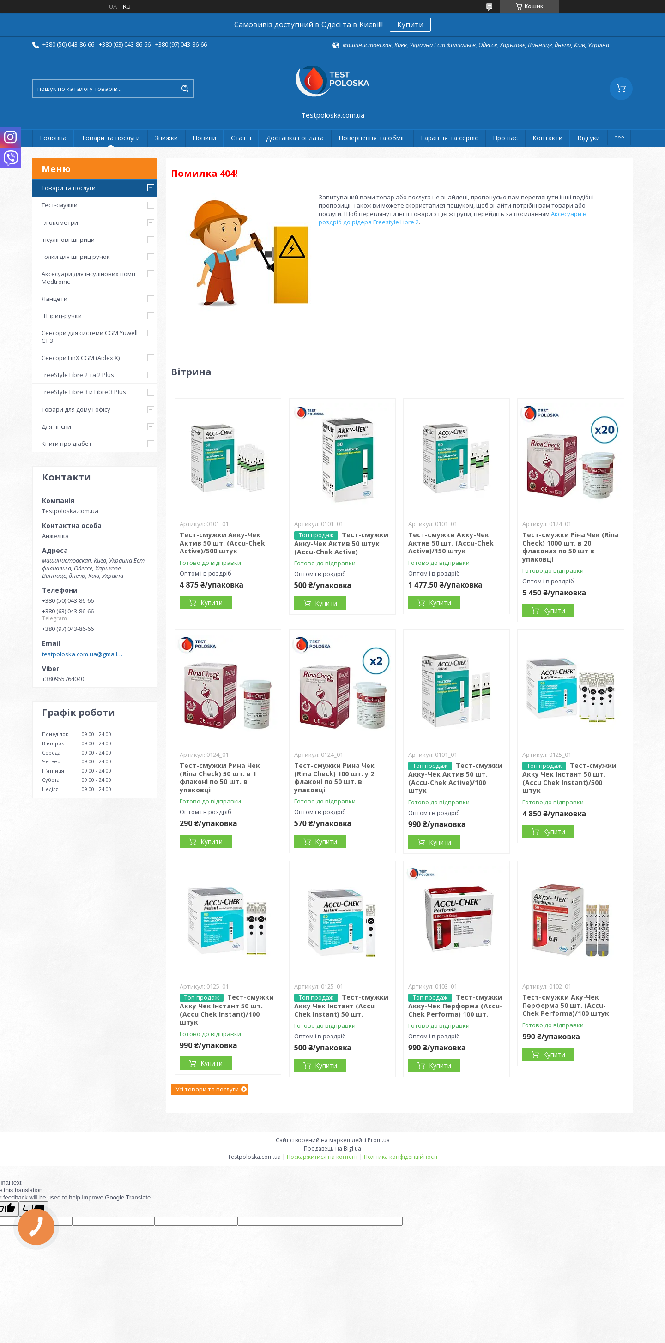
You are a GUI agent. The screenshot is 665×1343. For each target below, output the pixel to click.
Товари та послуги (110, 137)
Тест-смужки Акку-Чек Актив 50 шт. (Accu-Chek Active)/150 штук (451, 542)
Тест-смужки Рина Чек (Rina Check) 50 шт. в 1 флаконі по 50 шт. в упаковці (220, 777)
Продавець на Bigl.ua (332, 1148)
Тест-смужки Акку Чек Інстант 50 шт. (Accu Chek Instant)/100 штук (227, 1009)
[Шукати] (184, 88)
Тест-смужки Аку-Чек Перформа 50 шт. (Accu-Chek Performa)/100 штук (565, 1005)
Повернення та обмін (372, 137)
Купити (410, 24)
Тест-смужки (60, 205)
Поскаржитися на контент (322, 1157)
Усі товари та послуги (207, 1089)
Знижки (166, 137)
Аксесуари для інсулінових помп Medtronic (88, 277)
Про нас (505, 137)
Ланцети (54, 298)
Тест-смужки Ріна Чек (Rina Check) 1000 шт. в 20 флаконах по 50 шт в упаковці (570, 547)
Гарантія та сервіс (449, 137)
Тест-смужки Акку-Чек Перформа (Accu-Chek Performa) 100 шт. (455, 1006)
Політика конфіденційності (400, 1157)
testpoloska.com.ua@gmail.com (82, 654)
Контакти (547, 137)
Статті (241, 137)
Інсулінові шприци (68, 239)
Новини (204, 137)
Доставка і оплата (295, 137)
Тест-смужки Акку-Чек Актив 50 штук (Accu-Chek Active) (341, 543)
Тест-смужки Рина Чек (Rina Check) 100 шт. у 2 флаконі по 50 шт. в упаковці (334, 777)
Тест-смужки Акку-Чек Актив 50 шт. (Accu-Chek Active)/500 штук (222, 542)
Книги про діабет (67, 443)
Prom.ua (379, 1140)
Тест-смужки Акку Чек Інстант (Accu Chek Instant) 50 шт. (341, 1006)
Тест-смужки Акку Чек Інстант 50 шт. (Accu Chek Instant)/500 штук (569, 778)
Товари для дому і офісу (76, 409)
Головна (53, 137)
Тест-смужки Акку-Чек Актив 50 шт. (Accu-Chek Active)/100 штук (455, 778)
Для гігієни (56, 426)
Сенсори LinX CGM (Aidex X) (81, 358)
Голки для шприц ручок (76, 256)
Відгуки (588, 137)
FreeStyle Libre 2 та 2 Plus (78, 375)
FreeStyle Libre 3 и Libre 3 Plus (84, 392)
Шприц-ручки (62, 316)
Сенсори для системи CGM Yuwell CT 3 (90, 336)
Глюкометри (60, 222)
